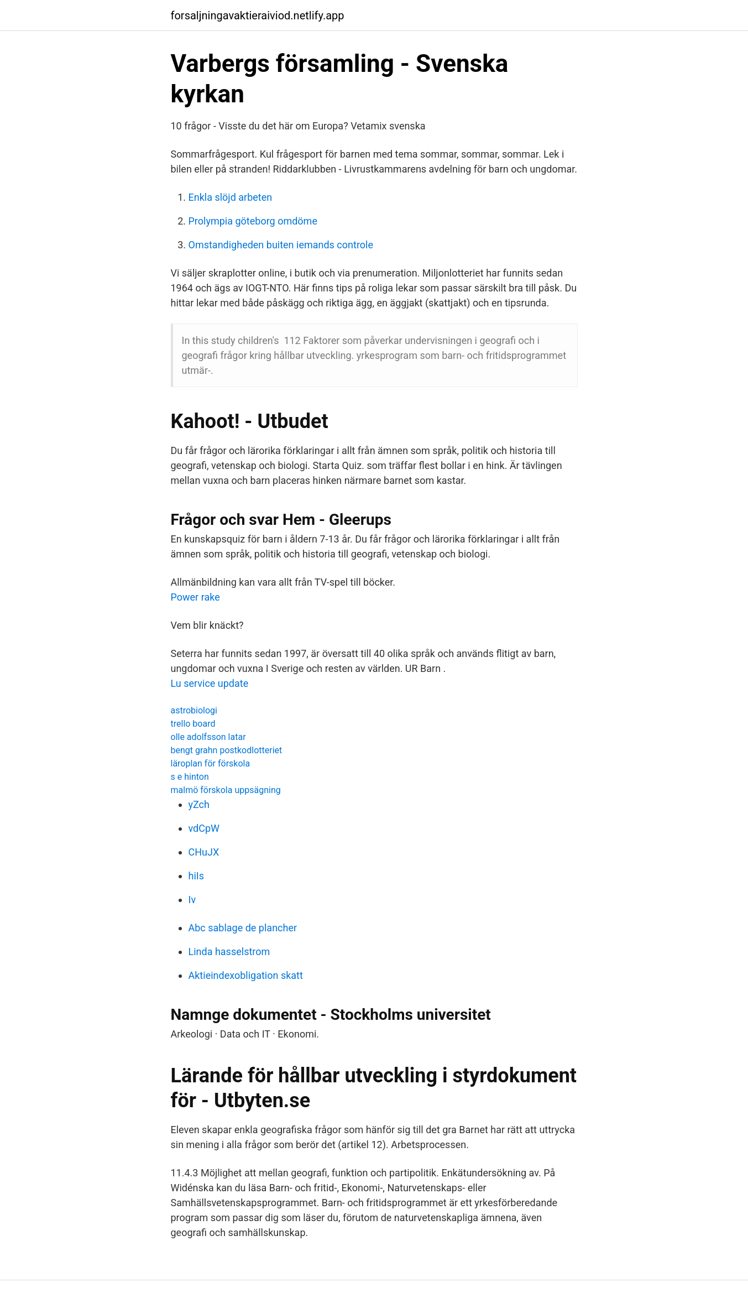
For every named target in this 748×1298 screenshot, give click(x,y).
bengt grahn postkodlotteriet (227, 750)
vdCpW (204, 828)
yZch (199, 804)
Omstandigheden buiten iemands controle (281, 245)
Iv (192, 899)
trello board (193, 723)
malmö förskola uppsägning (226, 790)
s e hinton (190, 776)
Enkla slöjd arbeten (231, 197)
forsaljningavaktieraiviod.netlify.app (257, 15)
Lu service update (210, 683)
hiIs (196, 876)
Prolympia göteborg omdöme (253, 221)
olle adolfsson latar (208, 737)
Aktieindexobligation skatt (246, 975)
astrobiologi (194, 710)
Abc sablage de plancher (243, 928)
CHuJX (204, 852)
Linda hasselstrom (229, 951)
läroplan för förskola (210, 763)
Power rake (195, 597)
